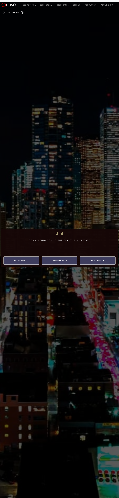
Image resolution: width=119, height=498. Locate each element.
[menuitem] (10, 13)
